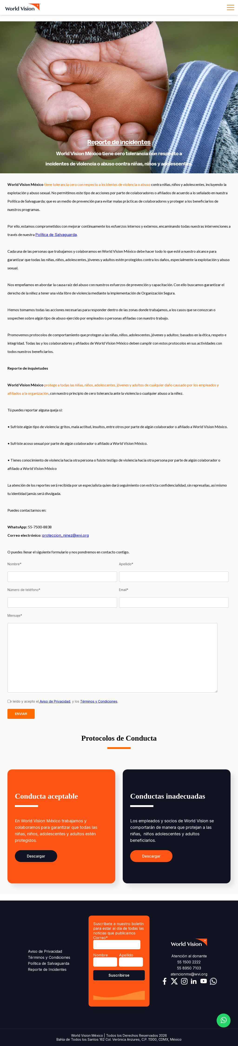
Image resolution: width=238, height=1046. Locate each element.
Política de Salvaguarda (56, 234)
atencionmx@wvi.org (189, 974)
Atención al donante (189, 956)
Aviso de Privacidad (54, 701)
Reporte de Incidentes (47, 969)
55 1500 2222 (189, 962)
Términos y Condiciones (98, 701)
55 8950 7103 (189, 968)
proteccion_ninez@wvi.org (65, 535)
